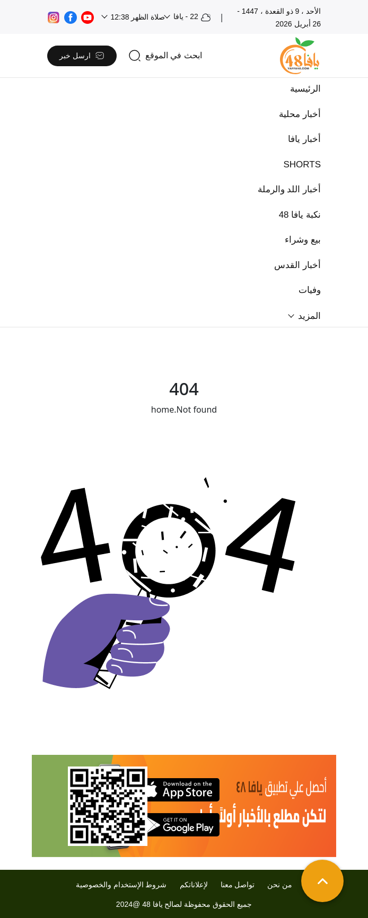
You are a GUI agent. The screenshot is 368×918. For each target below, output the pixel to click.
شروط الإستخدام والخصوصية (121, 884)
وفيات (310, 290)
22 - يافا (191, 17)
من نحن (279, 884)
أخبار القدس (297, 265)
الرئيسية (305, 89)
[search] (165, 56)
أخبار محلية (300, 114)
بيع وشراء (303, 240)
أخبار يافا (304, 139)
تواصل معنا (238, 884)
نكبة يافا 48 (300, 215)
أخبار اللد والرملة (289, 189)
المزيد (308, 316)
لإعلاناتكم (194, 884)
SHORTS (302, 164)
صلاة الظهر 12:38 (137, 17)
